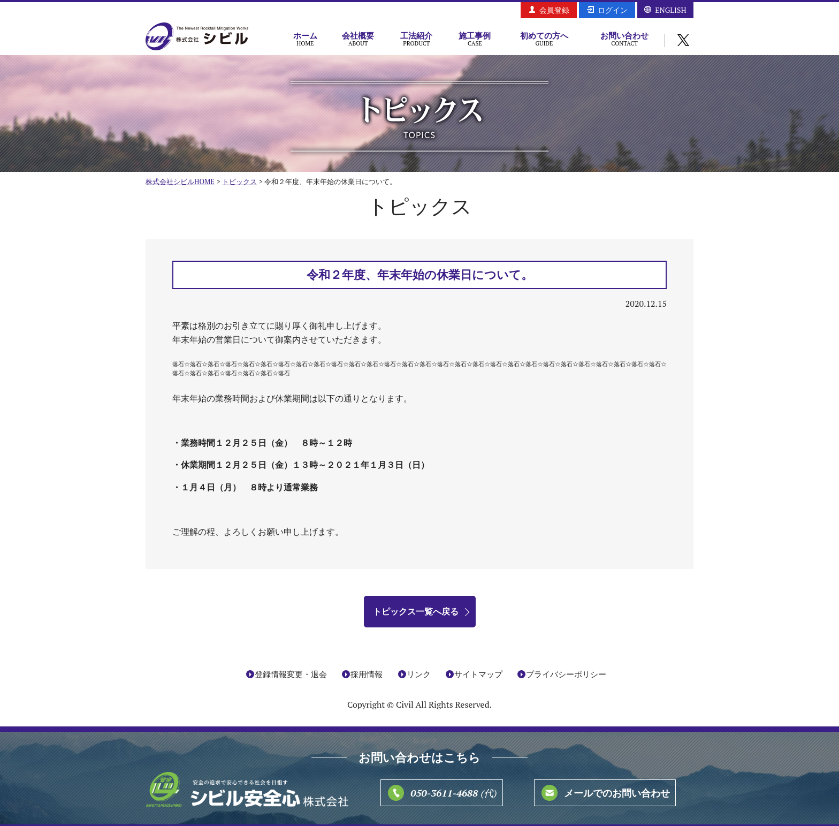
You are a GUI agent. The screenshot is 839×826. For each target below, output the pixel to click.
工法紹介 (416, 38)
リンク (419, 674)
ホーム (305, 38)
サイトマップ (478, 674)
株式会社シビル (197, 37)
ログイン (613, 10)
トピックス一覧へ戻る (416, 611)
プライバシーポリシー (566, 674)
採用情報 (366, 674)
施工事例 (475, 38)
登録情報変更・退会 (291, 674)
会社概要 (358, 38)
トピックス (239, 181)
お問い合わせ (624, 38)
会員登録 (554, 10)
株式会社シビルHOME (180, 181)
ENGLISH (670, 10)
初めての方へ (544, 38)
